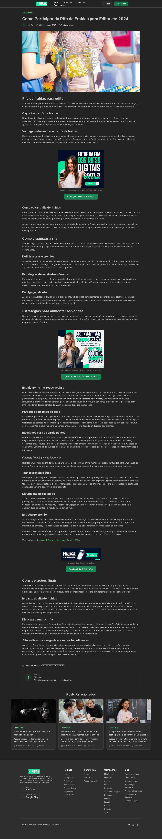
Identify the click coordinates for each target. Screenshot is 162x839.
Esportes (108, 777)
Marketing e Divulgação (130, 785)
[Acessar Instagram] (137, 825)
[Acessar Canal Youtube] (133, 825)
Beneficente (109, 795)
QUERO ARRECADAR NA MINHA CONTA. (81, 377)
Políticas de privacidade (69, 793)
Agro (106, 813)
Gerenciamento (131, 781)
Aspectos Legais (131, 801)
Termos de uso (70, 788)
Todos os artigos (132, 774)
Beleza (107, 805)
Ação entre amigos (112, 792)
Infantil (107, 802)
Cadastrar (88, 777)
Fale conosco (60, 5)
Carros (107, 781)
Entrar (86, 774)
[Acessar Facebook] (129, 825)
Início (56, 2)
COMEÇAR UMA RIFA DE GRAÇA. (81, 197)
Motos (106, 784)
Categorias (67, 2)
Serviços (108, 788)
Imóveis (107, 809)
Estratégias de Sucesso (130, 795)
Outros (107, 798)
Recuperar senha (91, 781)
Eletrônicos (109, 774)
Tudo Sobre (130, 777)
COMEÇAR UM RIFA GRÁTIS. (81, 569)
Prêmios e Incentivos (133, 791)
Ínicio (66, 774)
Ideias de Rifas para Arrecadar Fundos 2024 (58, 540)
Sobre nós (80, 2)
